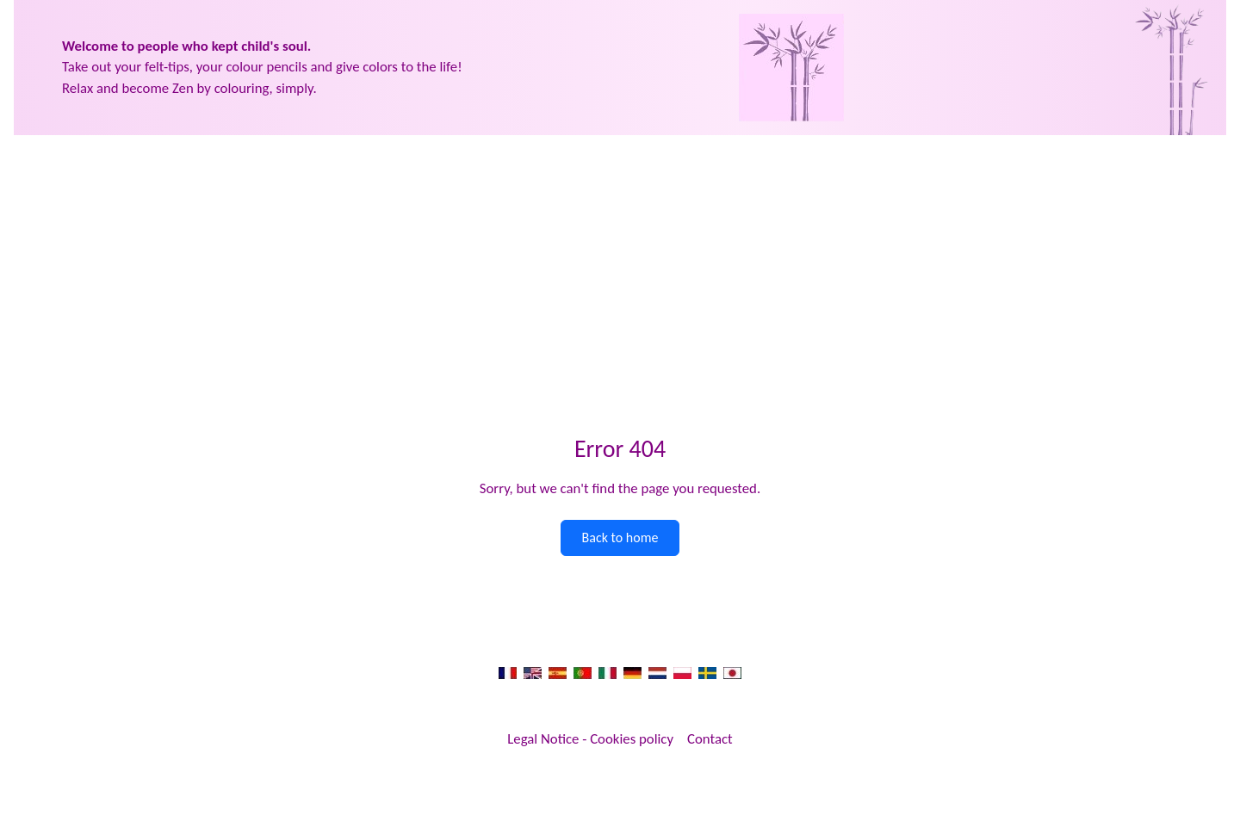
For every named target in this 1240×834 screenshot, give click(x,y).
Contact (710, 739)
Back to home (620, 537)
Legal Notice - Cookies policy (590, 739)
